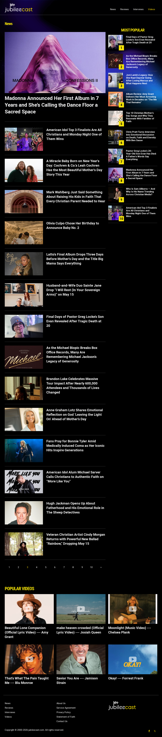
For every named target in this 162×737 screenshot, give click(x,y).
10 (91, 567)
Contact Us (61, 721)
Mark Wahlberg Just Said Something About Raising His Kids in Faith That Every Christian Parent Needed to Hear (75, 196)
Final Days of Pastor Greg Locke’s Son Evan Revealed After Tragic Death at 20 (75, 321)
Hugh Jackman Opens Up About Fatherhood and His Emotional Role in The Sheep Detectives (75, 507)
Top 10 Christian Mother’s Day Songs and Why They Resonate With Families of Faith (140, 117)
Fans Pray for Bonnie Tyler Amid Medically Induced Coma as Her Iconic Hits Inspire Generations (75, 445)
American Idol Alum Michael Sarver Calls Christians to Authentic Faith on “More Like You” (75, 476)
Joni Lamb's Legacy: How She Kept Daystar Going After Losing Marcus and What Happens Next (139, 79)
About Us (60, 703)
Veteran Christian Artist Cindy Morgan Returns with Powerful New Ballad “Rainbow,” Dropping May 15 (75, 539)
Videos (151, 9)
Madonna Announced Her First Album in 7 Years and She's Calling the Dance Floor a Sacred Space (52, 105)
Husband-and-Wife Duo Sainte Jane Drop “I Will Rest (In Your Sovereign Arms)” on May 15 (73, 289)
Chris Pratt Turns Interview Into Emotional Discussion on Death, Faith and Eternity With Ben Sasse (141, 136)
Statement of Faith (65, 716)
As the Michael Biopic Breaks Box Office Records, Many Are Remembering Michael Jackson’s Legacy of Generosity (141, 61)
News (113, 9)
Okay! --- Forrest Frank (125, 678)
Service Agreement (66, 707)
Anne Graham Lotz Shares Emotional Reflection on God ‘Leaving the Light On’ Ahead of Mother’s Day (74, 414)
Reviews (124, 9)
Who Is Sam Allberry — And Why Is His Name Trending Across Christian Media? (140, 191)
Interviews (138, 9)
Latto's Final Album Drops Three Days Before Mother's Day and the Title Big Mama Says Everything (74, 258)
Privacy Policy (63, 712)
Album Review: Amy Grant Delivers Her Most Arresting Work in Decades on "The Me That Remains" (141, 98)
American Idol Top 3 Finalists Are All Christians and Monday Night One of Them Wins (74, 134)
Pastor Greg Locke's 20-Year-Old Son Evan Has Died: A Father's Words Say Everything (141, 155)
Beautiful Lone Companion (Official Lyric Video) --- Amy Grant (26, 632)
